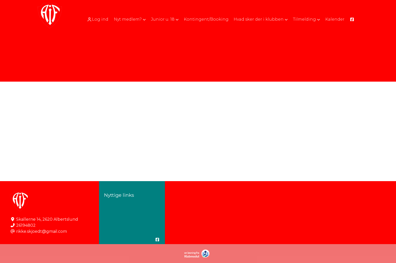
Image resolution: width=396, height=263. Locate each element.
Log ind (97, 19)
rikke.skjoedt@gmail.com (41, 231)
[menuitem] (98, 19)
